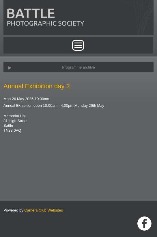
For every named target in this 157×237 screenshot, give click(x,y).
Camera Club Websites (43, 210)
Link (144, 223)
